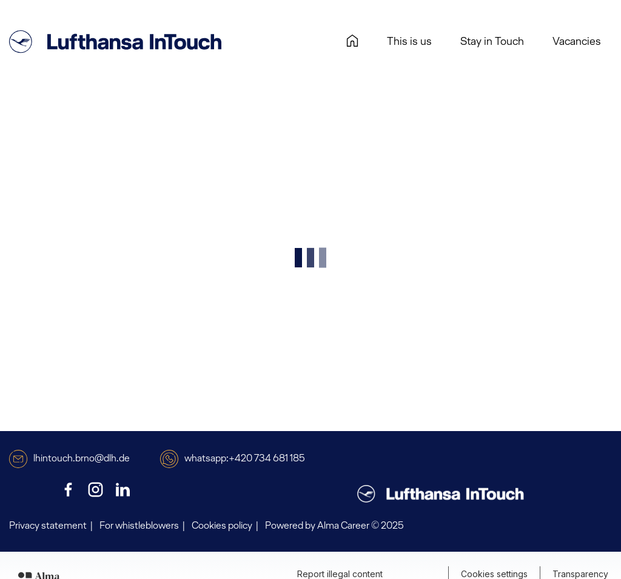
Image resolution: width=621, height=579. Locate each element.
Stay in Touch (492, 41)
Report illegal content (340, 574)
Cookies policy (222, 526)
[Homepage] (352, 42)
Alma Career (343, 526)
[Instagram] (95, 489)
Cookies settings (494, 574)
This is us (409, 41)
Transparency (580, 574)
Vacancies (580, 42)
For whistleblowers (139, 526)
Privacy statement (48, 526)
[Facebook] (68, 489)
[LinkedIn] (122, 489)
